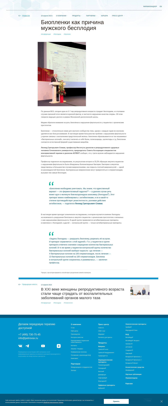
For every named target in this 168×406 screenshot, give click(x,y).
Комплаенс (74, 358)
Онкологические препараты (136, 324)
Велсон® (101, 371)
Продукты (76, 6)
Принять (116, 401)
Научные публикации (134, 374)
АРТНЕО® (129, 347)
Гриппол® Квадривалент (106, 352)
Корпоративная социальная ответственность (80, 341)
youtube (43, 346)
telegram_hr (35, 346)
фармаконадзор (150, 6)
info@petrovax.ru (28, 338)
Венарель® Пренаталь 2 (133, 360)
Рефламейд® (102, 378)
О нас (73, 328)
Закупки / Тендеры (77, 349)
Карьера (104, 6)
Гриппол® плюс (103, 349)
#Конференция (46, 34)
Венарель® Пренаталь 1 (133, 356)
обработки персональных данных (53, 402)
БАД (127, 334)
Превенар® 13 (103, 356)
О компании (61, 6)
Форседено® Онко (131, 330)
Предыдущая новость (29, 284)
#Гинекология (68, 303)
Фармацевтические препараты (105, 361)
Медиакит (101, 334)
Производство (75, 334)
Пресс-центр (117, 6)
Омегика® (129, 353)
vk (20, 346)
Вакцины (101, 346)
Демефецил (102, 374)
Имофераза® (130, 370)
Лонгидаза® (102, 368)
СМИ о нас (101, 331)
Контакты (74, 345)
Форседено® (102, 381)
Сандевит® (129, 350)
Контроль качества (77, 337)
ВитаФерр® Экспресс (132, 340)
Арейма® (129, 327)
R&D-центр (74, 331)
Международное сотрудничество (81, 367)
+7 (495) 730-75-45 (29, 334)
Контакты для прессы (105, 337)
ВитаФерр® (129, 337)
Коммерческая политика (79, 352)
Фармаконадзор (131, 378)
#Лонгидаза (57, 34)
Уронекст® (129, 344)
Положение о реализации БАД (81, 355)
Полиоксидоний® (103, 365)
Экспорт (73, 370)
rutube (51, 346)
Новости (26, 16)
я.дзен (59, 346)
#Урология (67, 34)
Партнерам (90, 6)
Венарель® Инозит (132, 363)
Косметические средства (135, 367)
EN (161, 6)
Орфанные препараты (106, 385)
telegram (27, 346)
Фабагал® (101, 388)
